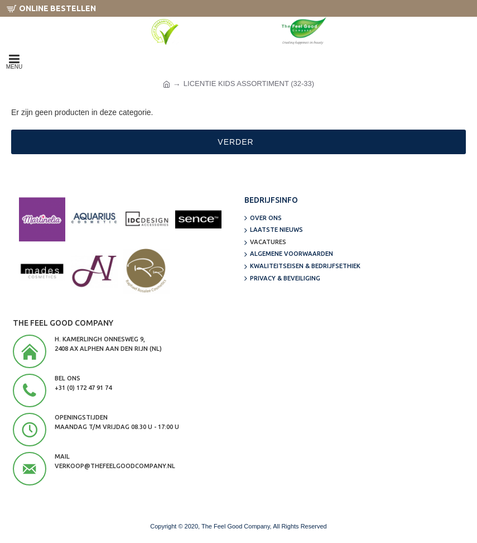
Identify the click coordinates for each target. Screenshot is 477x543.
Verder (235, 141)
